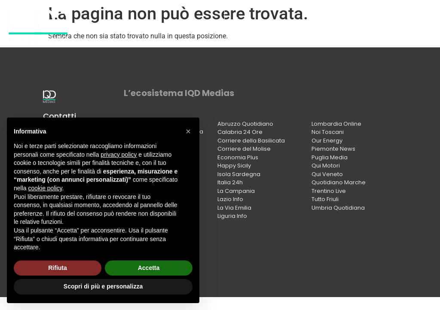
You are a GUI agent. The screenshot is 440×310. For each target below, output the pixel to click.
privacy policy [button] (119, 154)
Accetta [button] (149, 267)
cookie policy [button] (45, 188)
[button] (188, 131)
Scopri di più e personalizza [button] (103, 286)
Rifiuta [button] (57, 267)
